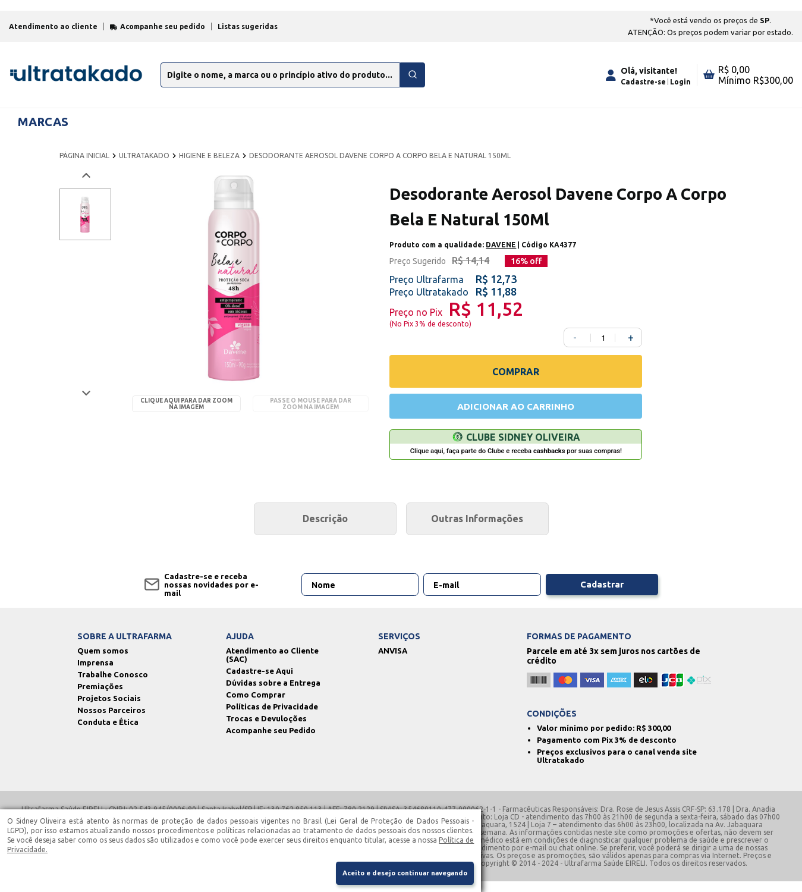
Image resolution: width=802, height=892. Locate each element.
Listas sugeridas (248, 35)
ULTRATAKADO (144, 164)
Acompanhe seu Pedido (271, 741)
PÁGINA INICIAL (84, 164)
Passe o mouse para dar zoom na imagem (310, 412)
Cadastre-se (643, 90)
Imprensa (95, 673)
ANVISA (392, 661)
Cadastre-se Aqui (259, 681)
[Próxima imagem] (85, 401)
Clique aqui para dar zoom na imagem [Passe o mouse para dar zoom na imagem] (186, 412)
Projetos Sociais (109, 709)
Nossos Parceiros (111, 721)
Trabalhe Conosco (112, 685)
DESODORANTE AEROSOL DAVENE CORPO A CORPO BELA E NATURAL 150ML (380, 164)
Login (680, 90)
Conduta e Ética (108, 732)
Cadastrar (601, 595)
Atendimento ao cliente (53, 35)
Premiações (100, 697)
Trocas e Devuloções (266, 729)
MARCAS (43, 130)
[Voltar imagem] (85, 184)
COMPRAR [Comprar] (515, 380)
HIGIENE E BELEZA (209, 164)
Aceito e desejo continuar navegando (397, 873)
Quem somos (102, 661)
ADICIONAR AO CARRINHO (516, 415)
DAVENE (501, 253)
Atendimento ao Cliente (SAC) (272, 665)
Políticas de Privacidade (272, 717)
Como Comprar (255, 705)
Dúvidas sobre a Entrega (273, 693)
